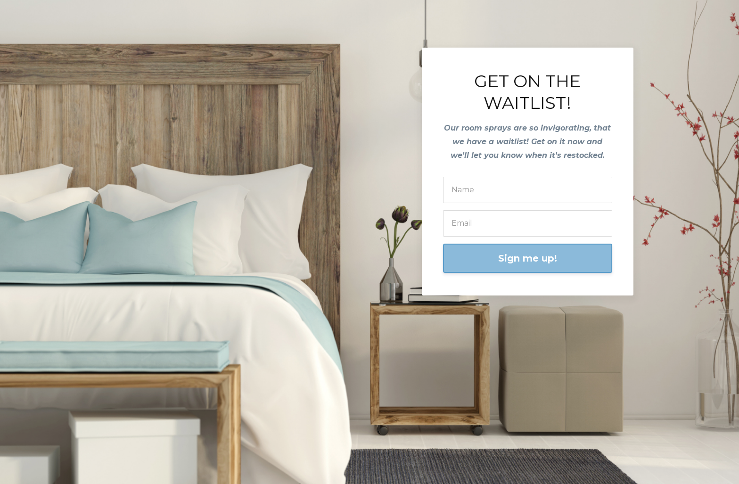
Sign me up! (527, 258)
